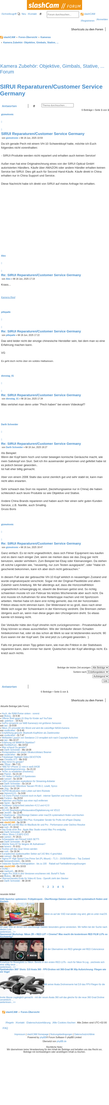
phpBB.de (61, 1041)
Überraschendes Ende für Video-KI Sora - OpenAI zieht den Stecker (35, 878)
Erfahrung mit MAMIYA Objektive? (18, 742)
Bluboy (7, 716)
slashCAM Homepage (38, 1034)
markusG (8, 871)
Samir (7, 803)
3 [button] (53, 887)
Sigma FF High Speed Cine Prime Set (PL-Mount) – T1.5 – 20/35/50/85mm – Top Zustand (46, 858)
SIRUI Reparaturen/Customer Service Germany (43, 134)
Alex (3, 256)
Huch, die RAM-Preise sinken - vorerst (20, 713)
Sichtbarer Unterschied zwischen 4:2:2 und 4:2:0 (25, 805)
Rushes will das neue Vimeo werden (19, 849)
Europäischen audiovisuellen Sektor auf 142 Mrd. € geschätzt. (32, 854)
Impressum (19, 1034)
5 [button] (63, 887)
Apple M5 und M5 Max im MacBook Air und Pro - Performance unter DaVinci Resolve (43, 825)
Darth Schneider (9, 424)
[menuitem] (22, 13)
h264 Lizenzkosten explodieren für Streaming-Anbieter (28, 781)
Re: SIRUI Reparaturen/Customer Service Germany (41, 275)
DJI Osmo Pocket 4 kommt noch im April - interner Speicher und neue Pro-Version (42, 796)
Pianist (7, 774)
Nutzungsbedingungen (61, 1034)
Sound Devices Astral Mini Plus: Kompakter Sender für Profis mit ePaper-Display (41, 820)
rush (6, 827)
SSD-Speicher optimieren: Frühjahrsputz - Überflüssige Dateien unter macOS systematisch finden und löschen (53, 900)
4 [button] (58, 887)
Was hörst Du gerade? (13, 762)
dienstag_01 (7, 376)
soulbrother (9, 730)
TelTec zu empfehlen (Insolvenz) (17, 771)
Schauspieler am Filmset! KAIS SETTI (20, 839)
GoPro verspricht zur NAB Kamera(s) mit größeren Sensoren (31, 723)
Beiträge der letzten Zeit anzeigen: (83, 667)
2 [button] (48, 887)
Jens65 (7, 812)
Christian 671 (10, 759)
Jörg (6, 788)
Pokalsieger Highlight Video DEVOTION (21, 757)
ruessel (7, 779)
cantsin (7, 837)
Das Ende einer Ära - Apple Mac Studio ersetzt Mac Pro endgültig (34, 829)
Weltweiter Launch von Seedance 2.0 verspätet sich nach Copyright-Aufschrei (40, 738)
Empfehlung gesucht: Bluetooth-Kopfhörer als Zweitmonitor (31, 733)
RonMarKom (10, 745)
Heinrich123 (10, 793)
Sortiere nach (91, 672)
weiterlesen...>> (8, 932)
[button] (67, 886)
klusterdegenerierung (14, 769)
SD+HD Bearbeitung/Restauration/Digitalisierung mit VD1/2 (31, 810)
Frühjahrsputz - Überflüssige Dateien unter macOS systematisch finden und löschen (43, 815)
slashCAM (88, 14)
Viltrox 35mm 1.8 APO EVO (15, 834)
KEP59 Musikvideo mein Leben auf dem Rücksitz (26, 791)
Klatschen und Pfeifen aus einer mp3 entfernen (25, 800)
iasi (6, 725)
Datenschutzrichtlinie (84, 1034)
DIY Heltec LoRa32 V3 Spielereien (19, 776)
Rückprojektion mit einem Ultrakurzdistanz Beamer (26, 752)
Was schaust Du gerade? (14, 747)
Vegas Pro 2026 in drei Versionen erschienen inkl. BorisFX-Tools (33, 873)
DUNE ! (5, 869)
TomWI (7, 817)
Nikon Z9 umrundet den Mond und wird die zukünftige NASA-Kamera (35, 728)
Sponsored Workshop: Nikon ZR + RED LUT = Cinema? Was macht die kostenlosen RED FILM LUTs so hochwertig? (53, 935)
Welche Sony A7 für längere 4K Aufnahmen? (23, 844)
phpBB (43, 1037)
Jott (6, 808)
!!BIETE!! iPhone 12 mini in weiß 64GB (21, 767)
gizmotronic (7, 114)
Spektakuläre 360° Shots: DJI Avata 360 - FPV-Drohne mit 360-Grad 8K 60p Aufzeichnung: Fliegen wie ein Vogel (53, 970)
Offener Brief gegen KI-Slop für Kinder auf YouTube (27, 718)
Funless (8, 798)
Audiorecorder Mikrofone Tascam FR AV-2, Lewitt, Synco (29, 786)
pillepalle (6, 312)
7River (7, 764)
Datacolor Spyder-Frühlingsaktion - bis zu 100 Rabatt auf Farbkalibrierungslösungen (44, 863)
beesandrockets (12, 861)
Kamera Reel (8, 297)
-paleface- (9, 721)
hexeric (7, 846)
